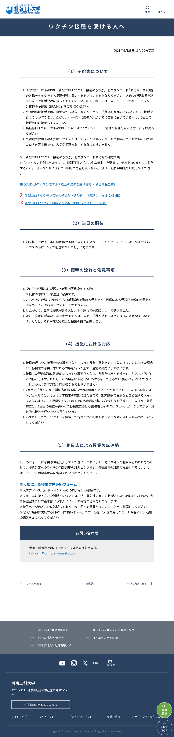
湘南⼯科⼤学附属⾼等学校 (54, 645)
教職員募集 (113, 716)
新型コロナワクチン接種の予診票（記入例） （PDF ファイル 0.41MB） (73, 195)
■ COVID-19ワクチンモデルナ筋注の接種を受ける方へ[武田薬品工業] (67, 184)
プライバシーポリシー (82, 716)
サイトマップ (19, 716)
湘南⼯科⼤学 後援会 (51, 637)
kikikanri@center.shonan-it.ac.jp (52, 553)
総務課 (90, 583)
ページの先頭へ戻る (136, 583)
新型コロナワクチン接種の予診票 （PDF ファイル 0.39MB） (66, 203)
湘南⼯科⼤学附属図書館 (53, 630)
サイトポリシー (48, 716)
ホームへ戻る (34, 583)
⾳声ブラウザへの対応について (150, 716)
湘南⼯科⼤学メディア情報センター (115, 630)
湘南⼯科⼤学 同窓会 (105, 637)
